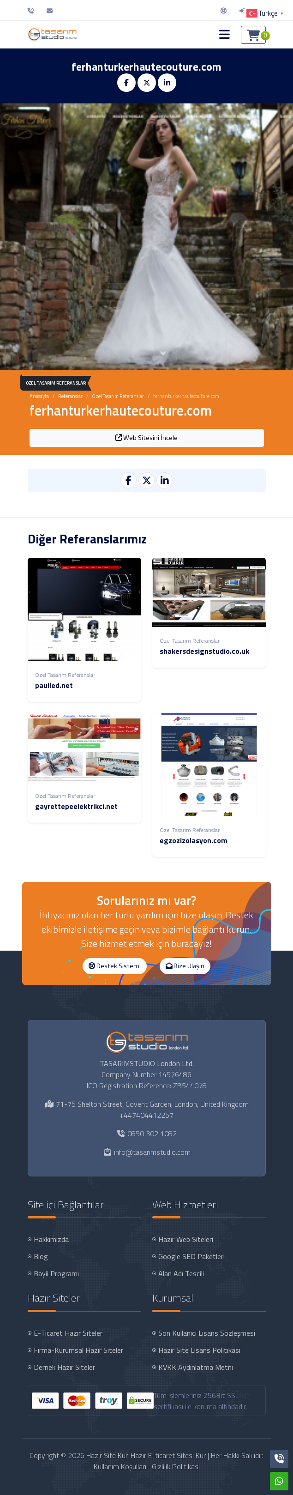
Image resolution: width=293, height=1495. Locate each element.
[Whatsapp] (279, 1481)
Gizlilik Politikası (176, 1466)
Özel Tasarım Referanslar (118, 396)
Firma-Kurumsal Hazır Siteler (78, 1350)
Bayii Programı (56, 1273)
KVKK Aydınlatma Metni (195, 1367)
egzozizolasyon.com (193, 840)
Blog (41, 1256)
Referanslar (70, 396)
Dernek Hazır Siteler (64, 1367)
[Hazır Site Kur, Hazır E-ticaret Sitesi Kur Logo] (52, 34)
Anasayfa (39, 396)
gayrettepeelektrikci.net (76, 806)
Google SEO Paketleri (191, 1256)
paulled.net (54, 685)
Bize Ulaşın (185, 966)
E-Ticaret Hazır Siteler (68, 1332)
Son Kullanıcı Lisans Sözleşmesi (206, 1332)
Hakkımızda (51, 1239)
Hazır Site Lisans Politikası (199, 1350)
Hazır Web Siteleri (185, 1239)
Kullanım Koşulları (120, 1466)
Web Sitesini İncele (146, 438)
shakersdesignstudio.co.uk (204, 651)
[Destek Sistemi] (223, 10)
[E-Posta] (49, 10)
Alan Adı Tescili (181, 1273)
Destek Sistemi (115, 966)
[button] (224, 34)
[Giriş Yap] (242, 10)
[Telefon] (33, 10)
